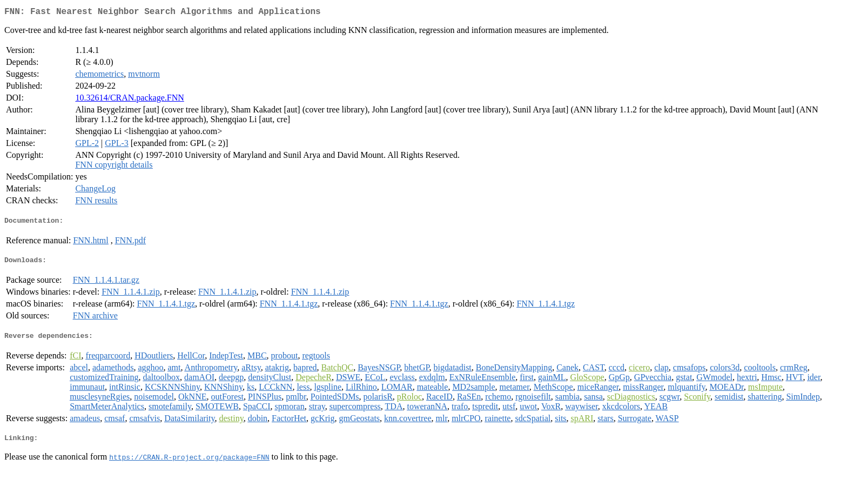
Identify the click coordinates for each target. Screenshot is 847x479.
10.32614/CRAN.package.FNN (129, 99)
